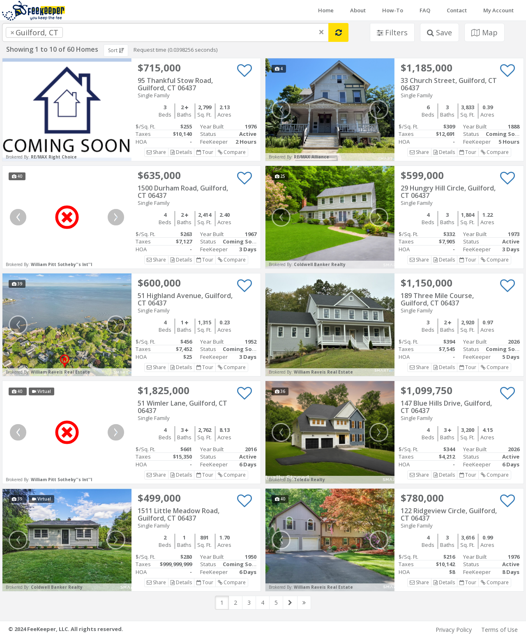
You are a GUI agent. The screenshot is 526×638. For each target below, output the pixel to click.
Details (181, 152)
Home (326, 10)
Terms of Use (499, 629)
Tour (204, 152)
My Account (498, 10)
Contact (457, 10)
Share (156, 152)
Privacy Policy (454, 629)
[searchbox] (81, 32)
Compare (232, 152)
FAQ (425, 10)
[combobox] (165, 32)
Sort (116, 50)
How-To (392, 10)
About (358, 10)
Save (439, 32)
